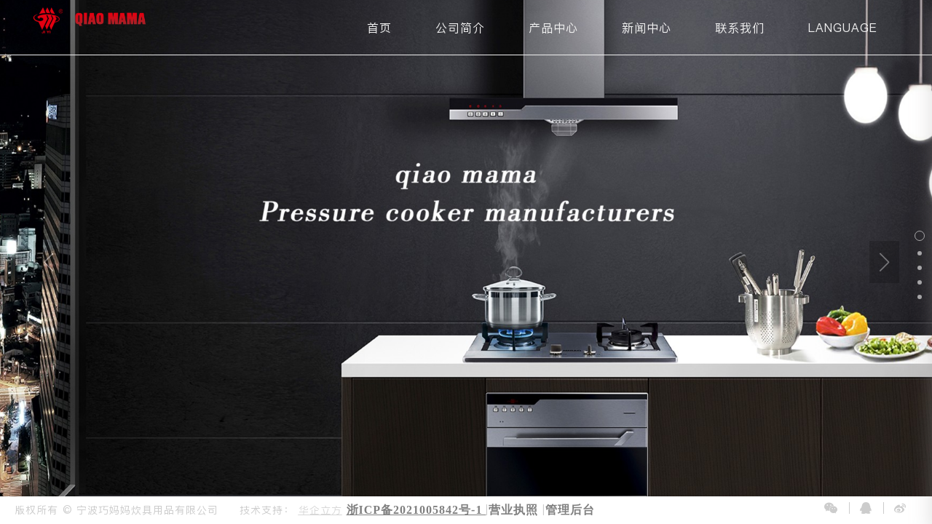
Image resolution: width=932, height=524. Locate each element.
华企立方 (320, 510)
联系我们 (740, 28)
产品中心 (553, 28)
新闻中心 (646, 28)
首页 (379, 28)
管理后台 (570, 510)
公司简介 (460, 28)
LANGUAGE (842, 28)
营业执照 (513, 510)
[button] (920, 236)
